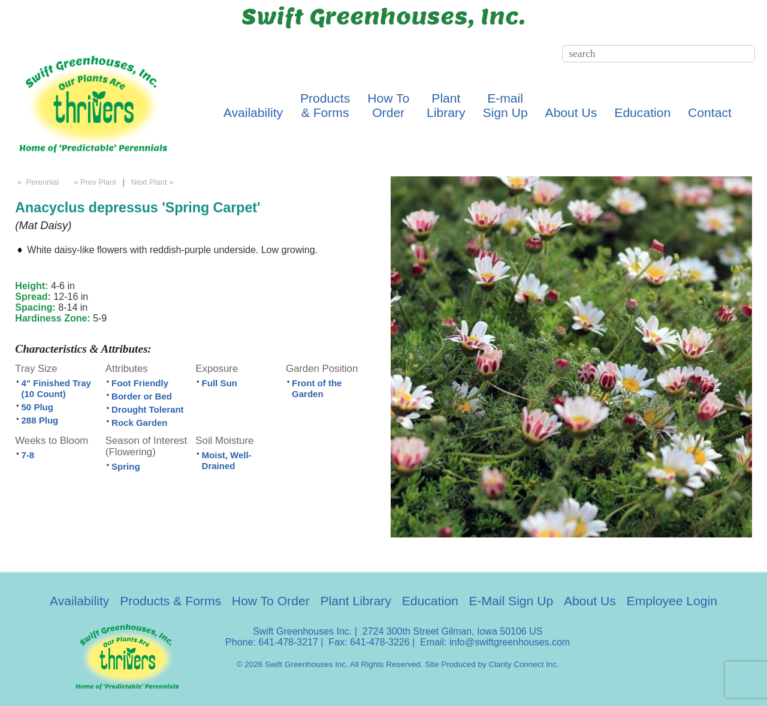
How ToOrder (388, 105)
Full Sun (219, 383)
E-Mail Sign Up (511, 601)
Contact (710, 112)
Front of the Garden (317, 388)
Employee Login (672, 601)
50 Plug (37, 407)
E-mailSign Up (505, 105)
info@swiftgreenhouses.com (509, 642)
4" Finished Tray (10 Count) (56, 388)
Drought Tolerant (147, 409)
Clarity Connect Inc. (523, 664)
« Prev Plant (94, 182)
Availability (253, 112)
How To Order (271, 601)
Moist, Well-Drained (227, 460)
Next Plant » (153, 182)
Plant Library (355, 601)
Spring (125, 466)
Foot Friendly (139, 383)
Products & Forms (170, 601)
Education (642, 112)
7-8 (28, 455)
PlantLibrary (446, 105)
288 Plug (40, 420)
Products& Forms (325, 105)
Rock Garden (139, 422)
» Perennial (37, 182)
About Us (571, 112)
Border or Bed (141, 396)
